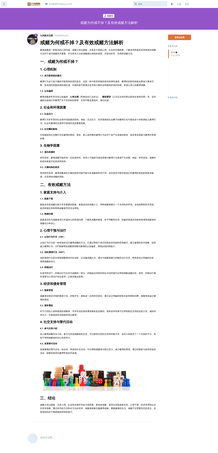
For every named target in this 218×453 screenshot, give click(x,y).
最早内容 (173, 46)
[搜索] (150, 4)
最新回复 (173, 97)
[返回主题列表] (4, 4)
